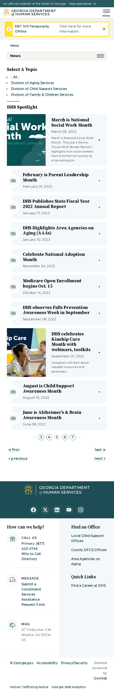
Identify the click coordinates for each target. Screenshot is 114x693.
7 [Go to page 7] (73, 437)
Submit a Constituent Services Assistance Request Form (33, 594)
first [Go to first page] (14, 450)
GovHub (100, 678)
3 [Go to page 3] (41, 437)
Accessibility (47, 663)
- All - (15, 77)
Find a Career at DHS (88, 585)
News (14, 45)
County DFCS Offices (89, 550)
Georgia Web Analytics (68, 687)
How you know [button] (80, 3)
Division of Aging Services (32, 83)
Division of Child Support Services (39, 89)
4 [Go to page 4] (49, 437)
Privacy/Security (74, 663)
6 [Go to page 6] (65, 437)
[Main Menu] (104, 12)
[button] (100, 56)
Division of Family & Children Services (42, 94)
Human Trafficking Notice (29, 687)
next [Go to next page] (100, 458)
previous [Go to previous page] (18, 458)
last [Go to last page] (100, 450)
